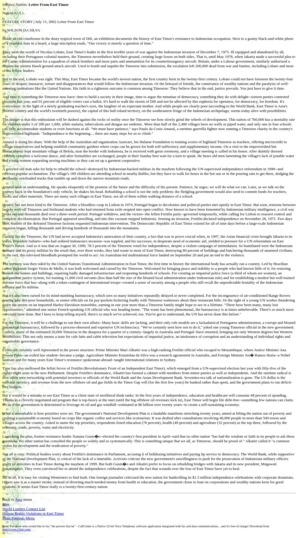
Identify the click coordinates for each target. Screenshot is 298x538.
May (5, 504)
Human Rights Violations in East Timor (33, 513)
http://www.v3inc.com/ (16, 529)
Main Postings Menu (18, 518)
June (18, 499)
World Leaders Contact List (23, 509)
